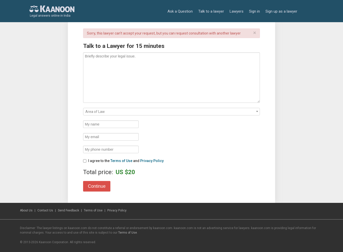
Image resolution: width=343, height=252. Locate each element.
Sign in (254, 11)
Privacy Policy (152, 161)
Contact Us (45, 210)
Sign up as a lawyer (281, 11)
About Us (26, 210)
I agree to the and (123, 161)
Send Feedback (68, 210)
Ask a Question (180, 11)
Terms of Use (121, 161)
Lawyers (236, 11)
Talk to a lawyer (211, 11)
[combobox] (171, 111)
